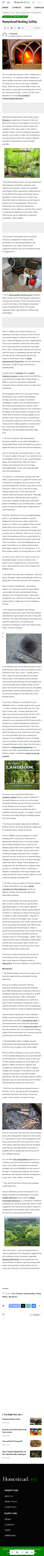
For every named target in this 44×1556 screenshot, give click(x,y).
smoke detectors (9, 1198)
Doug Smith (13, 33)
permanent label (30, 1020)
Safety (38, 1294)
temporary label (31, 1026)
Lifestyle (7, 16)
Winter (5, 1297)
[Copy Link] (15, 28)
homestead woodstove (22, 747)
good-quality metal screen (20, 295)
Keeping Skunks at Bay (11, 1419)
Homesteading (29, 1294)
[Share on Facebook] (8, 28)
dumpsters (7, 963)
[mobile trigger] (4, 2)
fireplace (6, 120)
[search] (33, 2)
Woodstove (13, 1297)
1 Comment (35, 1315)
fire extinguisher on (22, 1159)
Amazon (19, 373)
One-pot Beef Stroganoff (12, 1441)
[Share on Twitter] (11, 28)
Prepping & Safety (20, 16)
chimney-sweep (9, 797)
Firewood (19, 1294)
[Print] (19, 28)
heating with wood (10, 1259)
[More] (22, 28)
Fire (13, 1294)
